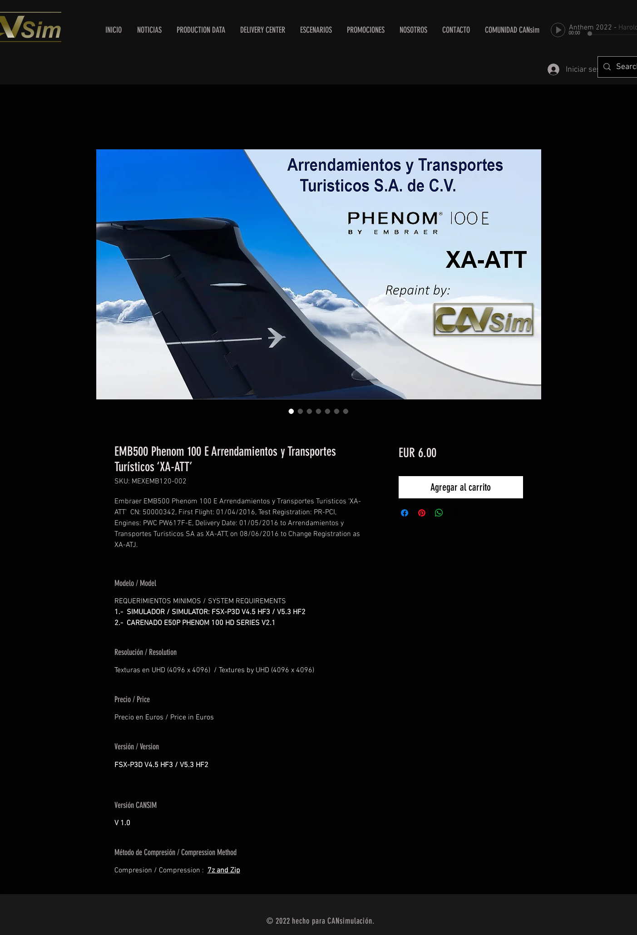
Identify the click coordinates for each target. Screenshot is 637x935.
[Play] (558, 29)
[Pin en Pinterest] (421, 512)
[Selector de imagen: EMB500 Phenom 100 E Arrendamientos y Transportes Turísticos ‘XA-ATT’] (291, 411)
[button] (263, 30)
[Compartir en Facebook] (404, 512)
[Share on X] (456, 512)
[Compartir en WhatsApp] (439, 512)
